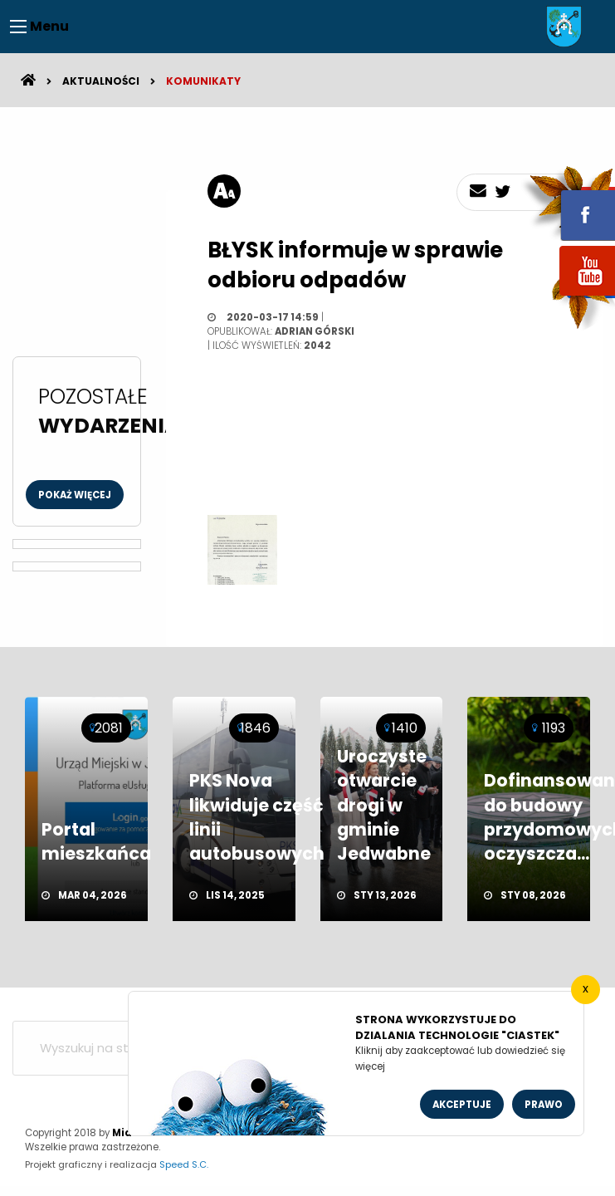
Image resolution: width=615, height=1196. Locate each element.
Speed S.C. (183, 1164)
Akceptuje (461, 1104)
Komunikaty (203, 81)
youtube (567, 297)
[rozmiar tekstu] (224, 191)
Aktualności (100, 81)
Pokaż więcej (74, 495)
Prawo (544, 1104)
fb (567, 203)
